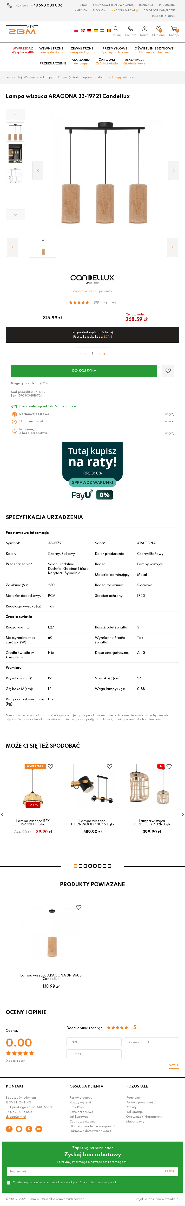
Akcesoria (81, 61)
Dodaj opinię (107, 302)
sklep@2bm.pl (16, 1116)
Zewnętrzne (82, 50)
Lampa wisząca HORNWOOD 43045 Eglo (92, 822)
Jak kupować (79, 1116)
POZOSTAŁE (137, 1086)
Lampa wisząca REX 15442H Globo (33, 822)
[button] (15, 114)
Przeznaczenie (53, 63)
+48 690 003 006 (47, 5)
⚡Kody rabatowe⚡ (124, 10)
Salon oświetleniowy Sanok (113, 5)
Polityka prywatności (141, 1102)
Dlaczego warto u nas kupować (92, 1126)
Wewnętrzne (51, 50)
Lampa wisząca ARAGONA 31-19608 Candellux (51, 977)
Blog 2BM (99, 10)
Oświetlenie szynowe (153, 50)
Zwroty (131, 1107)
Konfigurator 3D (163, 16)
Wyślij (174, 1065)
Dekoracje (134, 61)
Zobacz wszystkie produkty (92, 291)
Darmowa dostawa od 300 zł (91, 1131)
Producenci (167, 5)
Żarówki (107, 61)
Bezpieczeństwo (81, 1112)
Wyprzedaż (23, 50)
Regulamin (133, 1097)
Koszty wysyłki (80, 1102)
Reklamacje (134, 1112)
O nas (83, 5)
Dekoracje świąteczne (159, 10)
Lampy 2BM (80, 10)
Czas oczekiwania (83, 1121)
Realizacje (146, 5)
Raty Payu (77, 1107)
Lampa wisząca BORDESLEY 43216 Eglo (152, 822)
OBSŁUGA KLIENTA (86, 1086)
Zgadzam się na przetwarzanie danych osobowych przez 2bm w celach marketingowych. (65, 1182)
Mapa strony (135, 1121)
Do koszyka (84, 371)
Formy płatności (81, 1097)
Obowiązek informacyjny (144, 1116)
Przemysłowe (115, 50)
